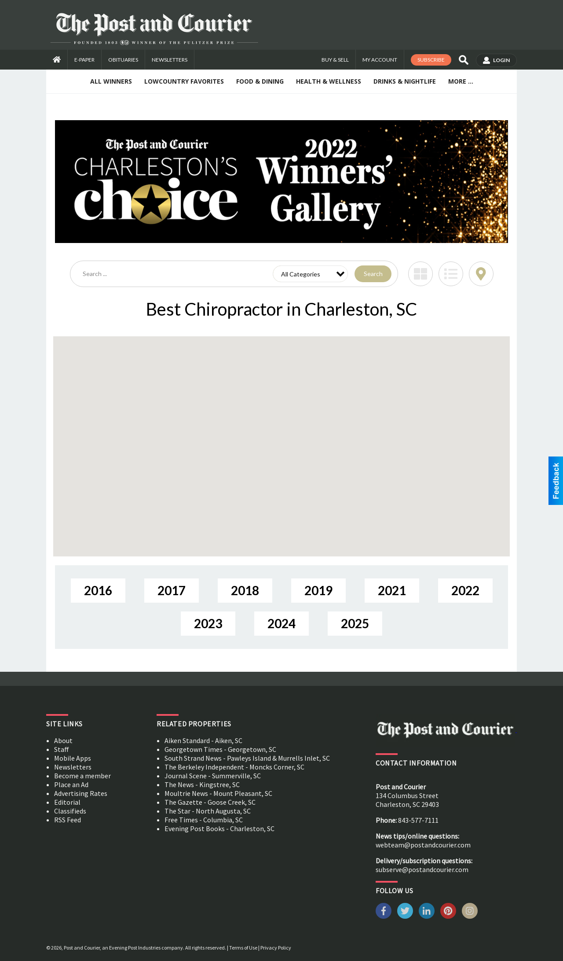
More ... (460, 81)
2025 (355, 623)
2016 (98, 590)
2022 (465, 590)
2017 (171, 590)
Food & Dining (260, 81)
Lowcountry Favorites (184, 81)
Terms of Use (243, 947)
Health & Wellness (328, 81)
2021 (392, 590)
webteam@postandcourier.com (423, 844)
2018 (245, 590)
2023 (208, 623)
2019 (318, 590)
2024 (281, 623)
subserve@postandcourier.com (422, 869)
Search (373, 273)
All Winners (111, 81)
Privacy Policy (275, 947)
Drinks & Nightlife (404, 81)
